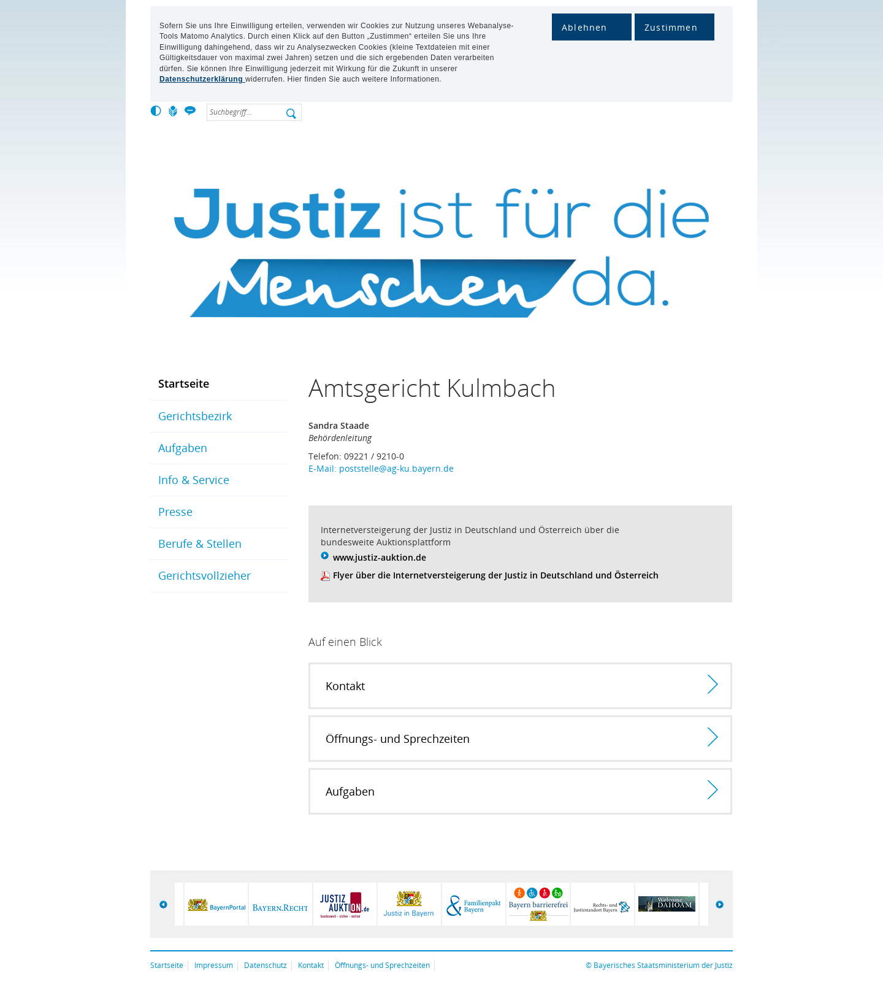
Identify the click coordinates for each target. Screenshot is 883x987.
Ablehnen (585, 27)
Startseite (183, 383)
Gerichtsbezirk (195, 416)
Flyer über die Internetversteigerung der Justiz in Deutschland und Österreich (496, 575)
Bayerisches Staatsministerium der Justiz (663, 965)
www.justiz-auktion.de (379, 557)
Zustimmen (671, 27)
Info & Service (193, 479)
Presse (175, 511)
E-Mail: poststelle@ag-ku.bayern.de (381, 468)
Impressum (213, 965)
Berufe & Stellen (200, 543)
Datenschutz (265, 965)
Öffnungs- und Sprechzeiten (382, 965)
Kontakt (311, 965)
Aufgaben (182, 447)
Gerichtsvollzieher (204, 575)
